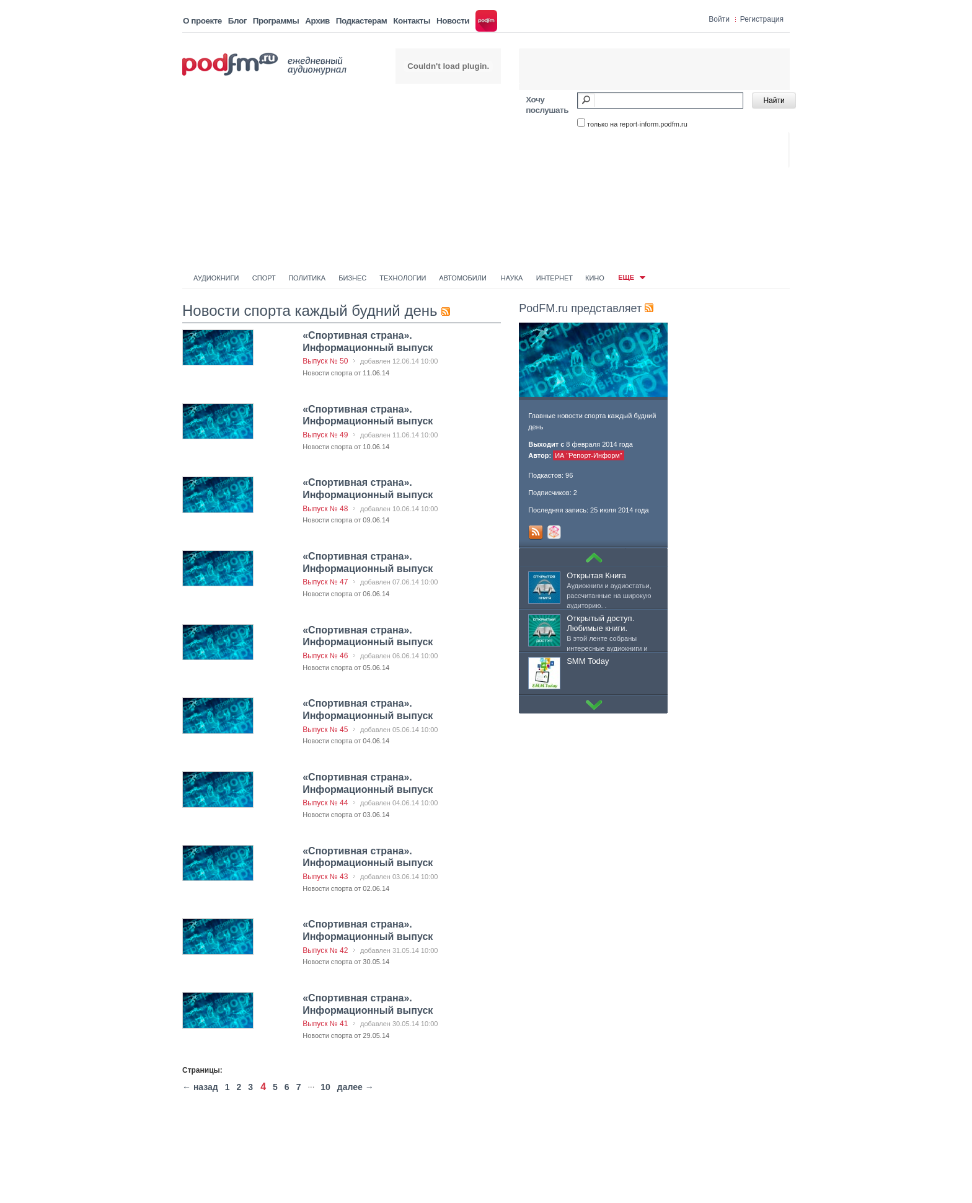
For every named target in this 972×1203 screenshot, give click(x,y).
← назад (200, 1087)
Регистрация (762, 19)
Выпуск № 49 (325, 435)
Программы (276, 20)
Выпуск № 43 (325, 876)
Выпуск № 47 (325, 582)
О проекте (202, 20)
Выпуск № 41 (325, 1023)
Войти (719, 19)
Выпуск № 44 (325, 802)
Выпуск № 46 (325, 655)
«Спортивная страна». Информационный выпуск (368, 857)
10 (325, 1087)
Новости (452, 20)
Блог (237, 20)
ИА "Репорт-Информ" (588, 455)
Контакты (411, 20)
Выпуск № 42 (325, 950)
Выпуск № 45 (325, 729)
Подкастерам (361, 20)
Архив (317, 20)
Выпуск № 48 (325, 508)
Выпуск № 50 (325, 361)
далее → (355, 1087)
